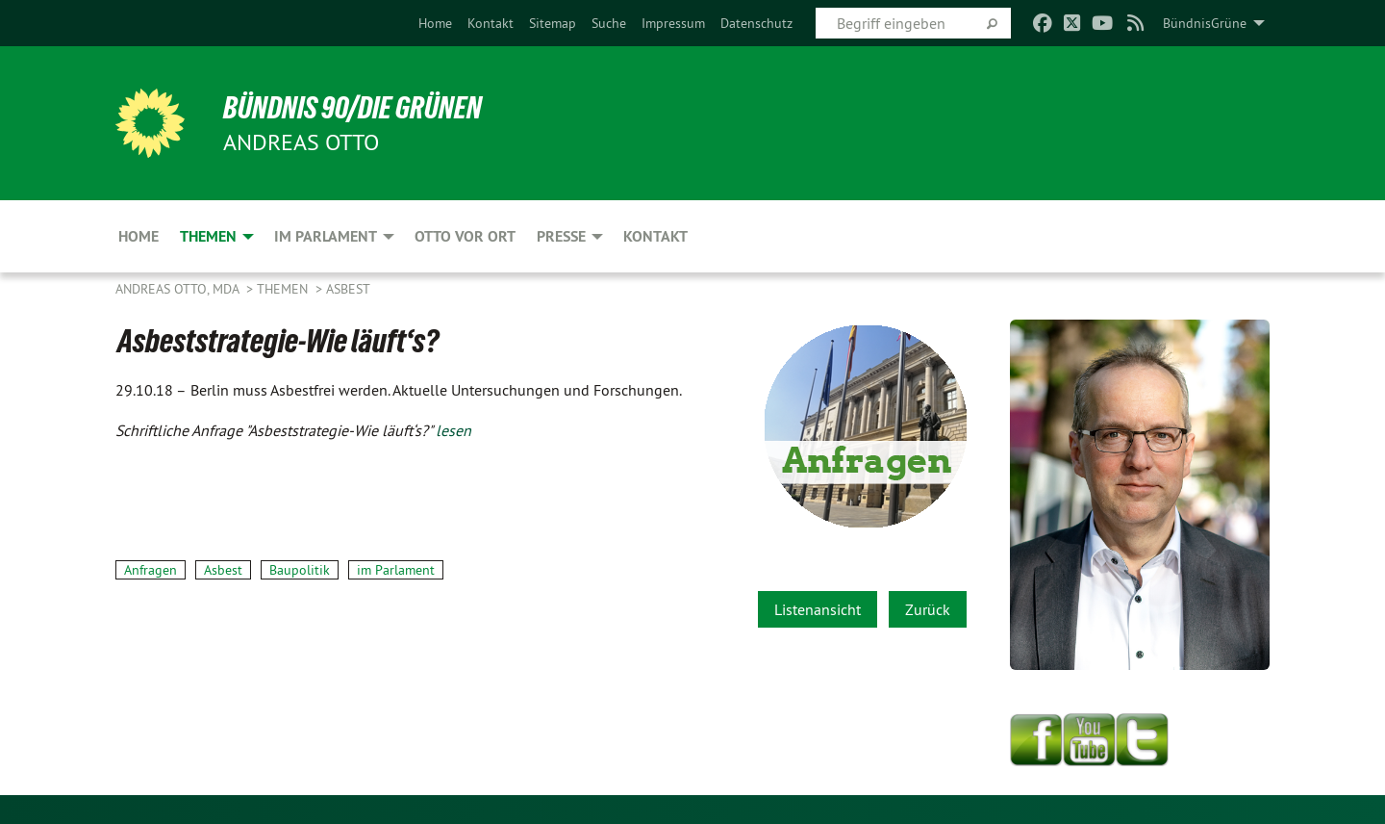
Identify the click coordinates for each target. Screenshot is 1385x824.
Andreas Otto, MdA (178, 288)
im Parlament (396, 570)
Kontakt (490, 23)
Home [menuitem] (138, 236)
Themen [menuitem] (208, 236)
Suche (609, 23)
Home (435, 23)
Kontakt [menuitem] (655, 236)
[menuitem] (435, 23)
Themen (284, 288)
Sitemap (552, 23)
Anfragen (150, 570)
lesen (453, 430)
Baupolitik (299, 570)
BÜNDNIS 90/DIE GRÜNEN (352, 107)
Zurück (927, 609)
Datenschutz (756, 23)
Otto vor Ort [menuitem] (465, 236)
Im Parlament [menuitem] (325, 236)
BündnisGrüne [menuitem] (1204, 23)
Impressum (673, 23)
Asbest (348, 288)
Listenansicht (817, 609)
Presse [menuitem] (561, 236)
